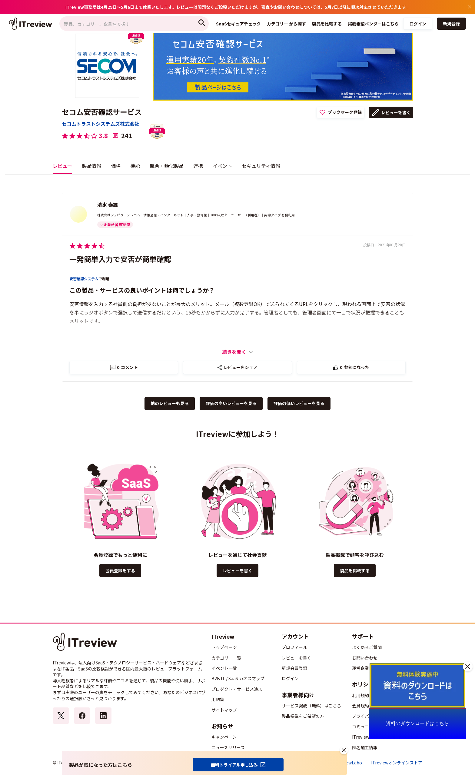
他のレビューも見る (170, 403)
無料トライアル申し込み (234, 765)
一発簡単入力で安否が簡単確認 (120, 259)
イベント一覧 (224, 668)
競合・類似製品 (167, 165)
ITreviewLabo (348, 763)
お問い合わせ (364, 658)
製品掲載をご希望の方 (303, 716)
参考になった (354, 367)
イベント (222, 165)
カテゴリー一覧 (226, 658)
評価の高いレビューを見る (231, 403)
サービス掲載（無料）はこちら (311, 706)
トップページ (224, 647)
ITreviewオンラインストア (396, 763)
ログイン (417, 24)
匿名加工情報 (364, 747)
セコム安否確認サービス (102, 112)
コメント (127, 367)
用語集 (217, 699)
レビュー (62, 165)
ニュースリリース (228, 747)
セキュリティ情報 (261, 165)
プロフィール (294, 647)
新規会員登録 (294, 668)
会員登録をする (120, 570)
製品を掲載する (355, 570)
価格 (116, 165)
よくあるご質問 (367, 647)
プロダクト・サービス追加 (236, 689)
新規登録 (451, 24)
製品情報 (91, 165)
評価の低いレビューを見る (299, 403)
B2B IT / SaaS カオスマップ (237, 678)
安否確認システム (83, 279)
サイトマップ (224, 710)
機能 (135, 165)
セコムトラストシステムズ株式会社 (100, 123)
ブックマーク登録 (345, 112)
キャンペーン (224, 737)
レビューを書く (396, 112)
